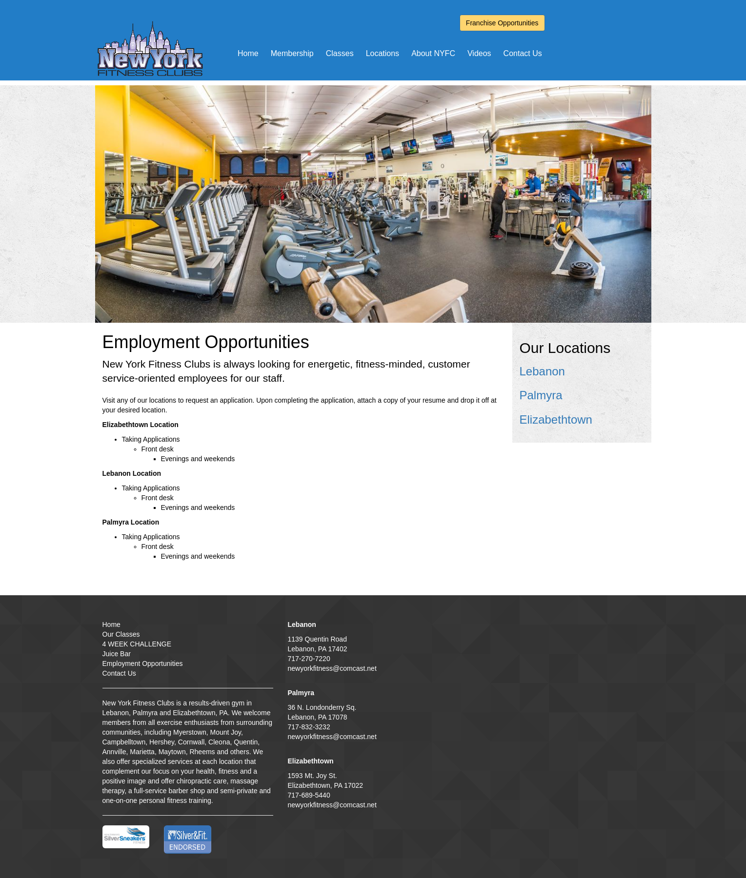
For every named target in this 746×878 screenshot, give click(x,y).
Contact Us (523, 53)
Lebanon (542, 371)
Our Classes (121, 634)
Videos (479, 53)
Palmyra (541, 395)
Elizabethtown (556, 419)
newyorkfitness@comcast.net (332, 668)
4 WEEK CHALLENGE (137, 644)
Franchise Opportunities (502, 23)
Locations (383, 53)
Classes (340, 53)
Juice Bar (116, 654)
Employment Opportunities (142, 663)
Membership (292, 53)
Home (248, 53)
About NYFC (433, 53)
